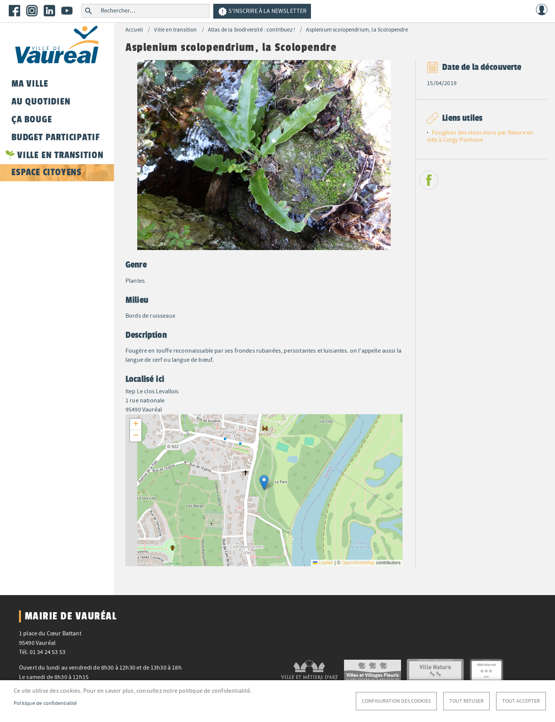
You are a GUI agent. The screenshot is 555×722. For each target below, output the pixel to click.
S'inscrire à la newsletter (262, 11)
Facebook (14, 10)
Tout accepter (521, 701)
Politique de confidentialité (45, 703)
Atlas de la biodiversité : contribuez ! (251, 29)
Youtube (67, 10)
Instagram (32, 10)
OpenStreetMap (358, 562)
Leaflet (323, 562)
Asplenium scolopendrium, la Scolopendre (357, 29)
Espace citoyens (46, 172)
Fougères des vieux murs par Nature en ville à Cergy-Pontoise (480, 136)
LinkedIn (49, 10)
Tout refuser (466, 701)
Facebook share (428, 180)
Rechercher (88, 10)
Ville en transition (175, 29)
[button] (264, 482)
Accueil (134, 29)
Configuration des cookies (396, 701)
